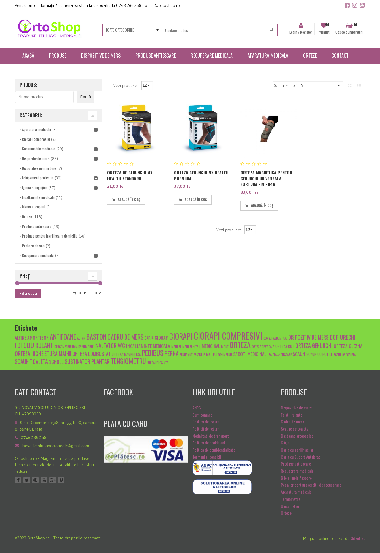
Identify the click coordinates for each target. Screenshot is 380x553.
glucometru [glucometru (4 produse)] (62, 346)
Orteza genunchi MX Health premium (201, 175)
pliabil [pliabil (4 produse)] (207, 354)
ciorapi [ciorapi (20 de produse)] (181, 336)
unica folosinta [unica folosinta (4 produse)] (157, 362)
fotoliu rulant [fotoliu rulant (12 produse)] (34, 345)
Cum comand (202, 415)
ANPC (196, 407)
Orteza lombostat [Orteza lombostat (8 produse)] (91, 353)
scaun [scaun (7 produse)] (299, 353)
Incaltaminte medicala (38, 197)
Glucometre (290, 506)
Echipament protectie (37, 178)
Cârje (285, 442)
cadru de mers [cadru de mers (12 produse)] (125, 336)
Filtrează (28, 293)
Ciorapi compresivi (36, 139)
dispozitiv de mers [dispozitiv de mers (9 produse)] (308, 337)
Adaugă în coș (129, 199)
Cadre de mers (292, 421)
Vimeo (61, 480)
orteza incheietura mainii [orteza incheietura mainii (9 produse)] (43, 353)
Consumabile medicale (38, 149)
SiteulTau (358, 538)
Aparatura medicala (36, 129)
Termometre (290, 499)
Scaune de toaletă (294, 428)
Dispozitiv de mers (36, 158)
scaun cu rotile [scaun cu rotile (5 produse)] (319, 354)
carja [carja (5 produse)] (149, 338)
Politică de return (205, 428)
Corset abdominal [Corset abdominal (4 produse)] (275, 338)
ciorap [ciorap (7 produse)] (161, 337)
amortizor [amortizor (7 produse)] (38, 337)
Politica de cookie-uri (208, 442)
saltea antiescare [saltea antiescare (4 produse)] (280, 354)
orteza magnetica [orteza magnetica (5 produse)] (126, 354)
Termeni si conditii (206, 457)
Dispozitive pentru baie (39, 168)
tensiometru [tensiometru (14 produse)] (128, 361)
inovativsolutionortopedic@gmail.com (55, 446)
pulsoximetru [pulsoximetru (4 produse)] (222, 354)
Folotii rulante (291, 415)
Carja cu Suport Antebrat (300, 457)
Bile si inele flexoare (296, 478)
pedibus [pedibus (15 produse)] (152, 353)
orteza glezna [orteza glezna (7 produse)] (348, 345)
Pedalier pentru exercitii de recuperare (311, 485)
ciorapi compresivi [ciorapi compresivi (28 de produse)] (228, 335)
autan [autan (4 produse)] (81, 338)
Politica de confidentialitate (213, 450)
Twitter (26, 480)
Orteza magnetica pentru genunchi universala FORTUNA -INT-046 (266, 178)
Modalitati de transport (210, 436)
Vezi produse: (126, 85)
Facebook (18, 480)
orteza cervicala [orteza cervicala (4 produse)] (263, 346)
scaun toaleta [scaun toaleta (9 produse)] (31, 361)
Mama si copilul (33, 207)
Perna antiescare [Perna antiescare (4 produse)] (191, 354)
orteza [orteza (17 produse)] (240, 344)
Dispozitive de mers (296, 407)
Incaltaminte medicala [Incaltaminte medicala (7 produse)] (148, 345)
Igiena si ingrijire (34, 187)
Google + (52, 480)
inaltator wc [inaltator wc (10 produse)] (109, 345)
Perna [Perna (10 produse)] (171, 353)
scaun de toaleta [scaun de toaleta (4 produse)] (345, 354)
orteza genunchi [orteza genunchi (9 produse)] (313, 345)
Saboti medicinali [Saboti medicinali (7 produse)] (250, 353)
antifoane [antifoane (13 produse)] (63, 336)
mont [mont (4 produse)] (225, 346)
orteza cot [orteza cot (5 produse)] (285, 346)
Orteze (27, 216)
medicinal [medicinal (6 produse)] (211, 346)
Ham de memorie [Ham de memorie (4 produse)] (82, 346)
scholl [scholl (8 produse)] (56, 361)
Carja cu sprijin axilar (297, 450)
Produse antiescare (36, 226)
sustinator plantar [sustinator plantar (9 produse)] (87, 361)
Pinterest (35, 480)
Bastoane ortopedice (297, 436)
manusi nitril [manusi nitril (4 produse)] (191, 346)
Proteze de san (33, 245)
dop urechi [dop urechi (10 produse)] (342, 337)
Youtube (44, 480)
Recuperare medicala (38, 255)
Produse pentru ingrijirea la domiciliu (49, 236)
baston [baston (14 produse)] (96, 336)
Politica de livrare (205, 421)
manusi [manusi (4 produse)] (176, 346)
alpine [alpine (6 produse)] (20, 337)
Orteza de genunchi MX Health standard (129, 175)
